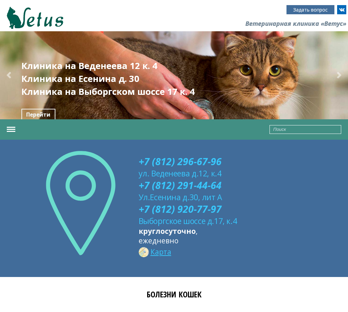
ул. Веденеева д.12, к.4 (180, 173)
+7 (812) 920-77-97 (180, 209)
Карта (155, 252)
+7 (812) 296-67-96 (180, 161)
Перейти (38, 114)
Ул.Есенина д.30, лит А (180, 197)
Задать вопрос (310, 9)
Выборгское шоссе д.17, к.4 (188, 220)
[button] (8, 75)
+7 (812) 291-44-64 (180, 185)
